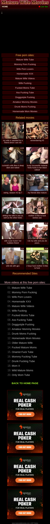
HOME (5, 7)
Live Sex (43, 7)
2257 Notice (34, 523)
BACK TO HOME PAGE (25, 383)
